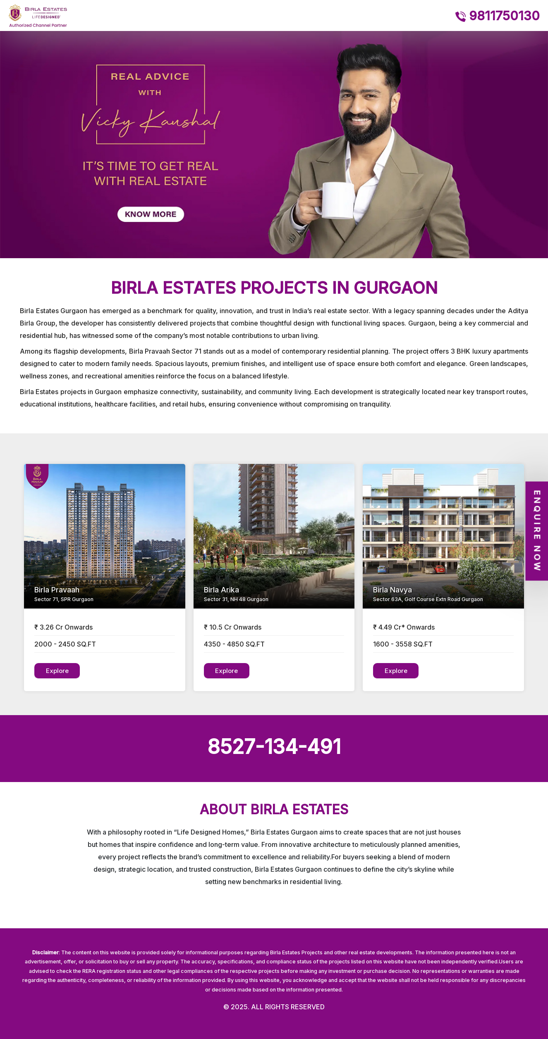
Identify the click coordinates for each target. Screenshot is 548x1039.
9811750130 (497, 15)
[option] (274, 144)
